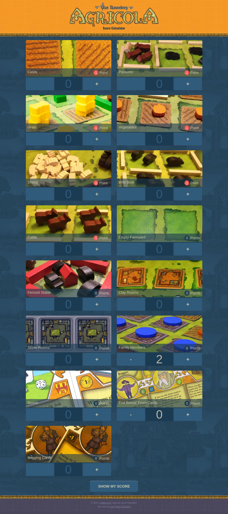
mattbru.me (105, 503)
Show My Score (114, 486)
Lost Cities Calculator (120, 506)
